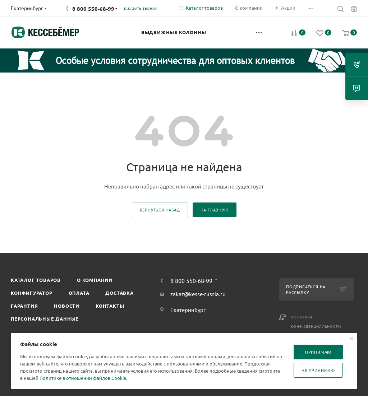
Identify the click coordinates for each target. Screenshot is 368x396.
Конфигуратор (31, 293)
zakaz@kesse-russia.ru (198, 293)
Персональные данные (45, 319)
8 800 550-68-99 (93, 8)
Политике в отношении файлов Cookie (83, 378)
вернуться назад (160, 210)
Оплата (79, 293)
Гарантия (24, 306)
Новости (66, 306)
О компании (94, 280)
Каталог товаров (36, 280)
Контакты (110, 306)
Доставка (119, 293)
